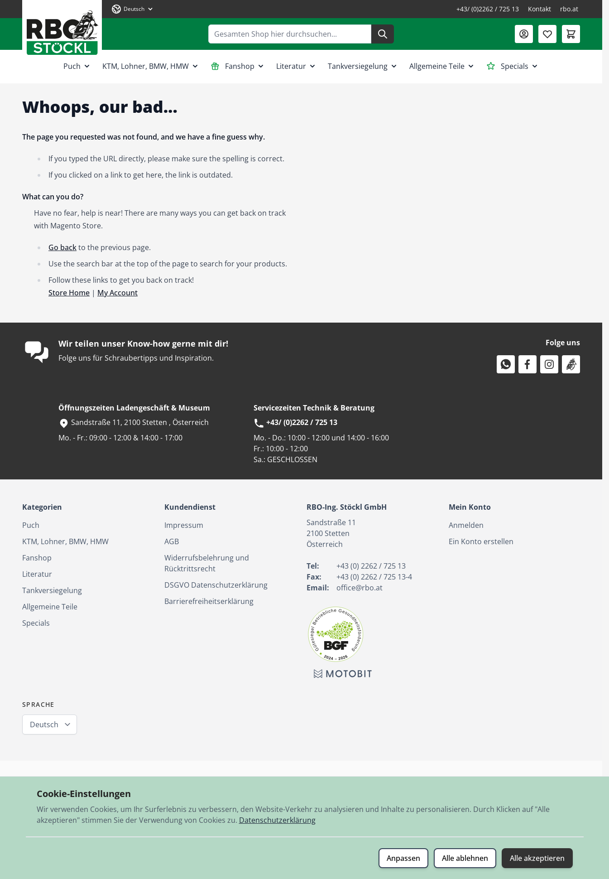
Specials (512, 66)
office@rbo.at (359, 588)
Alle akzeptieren (537, 858)
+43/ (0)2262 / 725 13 (487, 9)
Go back (62, 247)
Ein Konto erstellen (481, 541)
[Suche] (382, 33)
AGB (171, 541)
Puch (77, 66)
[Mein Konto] (524, 34)
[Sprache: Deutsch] (132, 9)
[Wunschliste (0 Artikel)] (547, 34)
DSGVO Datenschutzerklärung (216, 585)
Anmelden (466, 525)
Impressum (183, 525)
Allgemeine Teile (442, 66)
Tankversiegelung (363, 66)
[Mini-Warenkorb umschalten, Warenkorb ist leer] (571, 34)
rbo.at (569, 9)
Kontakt (539, 9)
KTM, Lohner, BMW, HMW (151, 66)
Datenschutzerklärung (277, 820)
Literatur (296, 66)
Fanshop (238, 66)
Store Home (69, 293)
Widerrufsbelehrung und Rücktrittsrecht (206, 563)
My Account (117, 293)
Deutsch (44, 724)
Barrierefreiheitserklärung (209, 601)
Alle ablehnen (465, 858)
